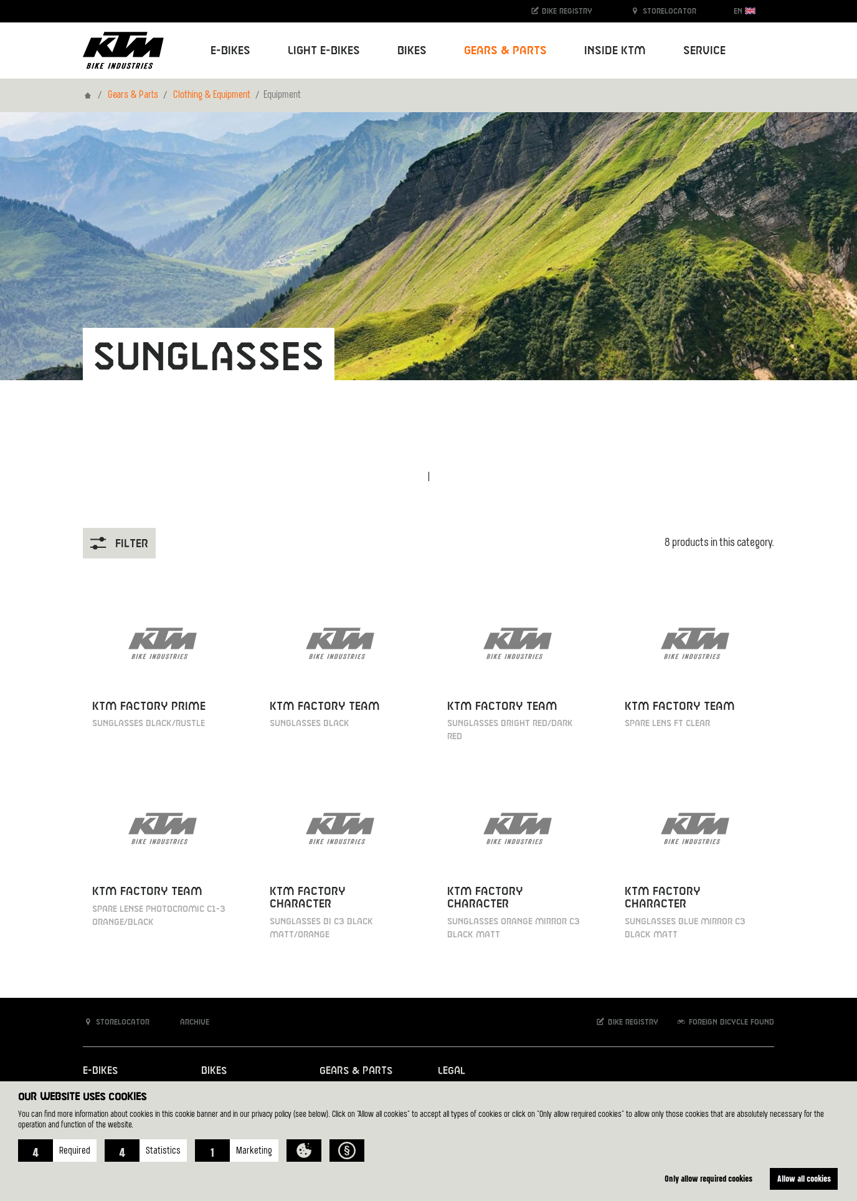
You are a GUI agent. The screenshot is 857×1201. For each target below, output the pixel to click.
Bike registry (561, 11)
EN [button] (744, 11)
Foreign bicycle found (725, 1022)
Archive (188, 1022)
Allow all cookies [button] (804, 1178)
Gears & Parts (133, 95)
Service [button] (704, 50)
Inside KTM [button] (615, 50)
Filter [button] (119, 543)
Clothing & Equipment (211, 95)
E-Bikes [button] (230, 50)
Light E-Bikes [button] (324, 50)
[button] (57, 1150)
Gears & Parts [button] (505, 50)
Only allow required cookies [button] (708, 1178)
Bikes (214, 1071)
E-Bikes (100, 1071)
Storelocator (663, 11)
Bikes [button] (412, 50)
